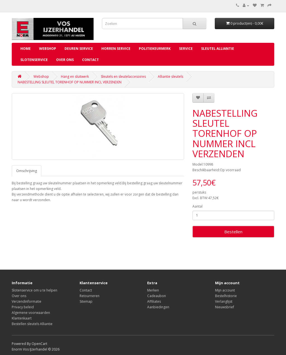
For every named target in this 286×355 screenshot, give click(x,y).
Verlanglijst (223, 301)
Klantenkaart (22, 318)
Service (186, 48)
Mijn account (225, 290)
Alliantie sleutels (170, 76)
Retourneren (89, 295)
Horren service (115, 48)
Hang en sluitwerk (75, 76)
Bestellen (233, 231)
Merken (153, 290)
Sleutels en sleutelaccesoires (123, 76)
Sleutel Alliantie (217, 48)
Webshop (47, 48)
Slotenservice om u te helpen (34, 290)
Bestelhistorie (226, 295)
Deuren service (79, 48)
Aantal (197, 206)
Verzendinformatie (26, 301)
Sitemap (86, 301)
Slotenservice (34, 59)
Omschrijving (26, 170)
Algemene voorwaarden (31, 312)
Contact (90, 59)
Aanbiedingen (158, 307)
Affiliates (154, 301)
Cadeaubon (156, 295)
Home (25, 48)
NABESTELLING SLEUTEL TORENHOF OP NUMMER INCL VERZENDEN (69, 82)
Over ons (65, 59)
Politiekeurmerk (155, 48)
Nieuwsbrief (224, 307)
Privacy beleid (23, 307)
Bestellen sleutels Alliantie (32, 323)
